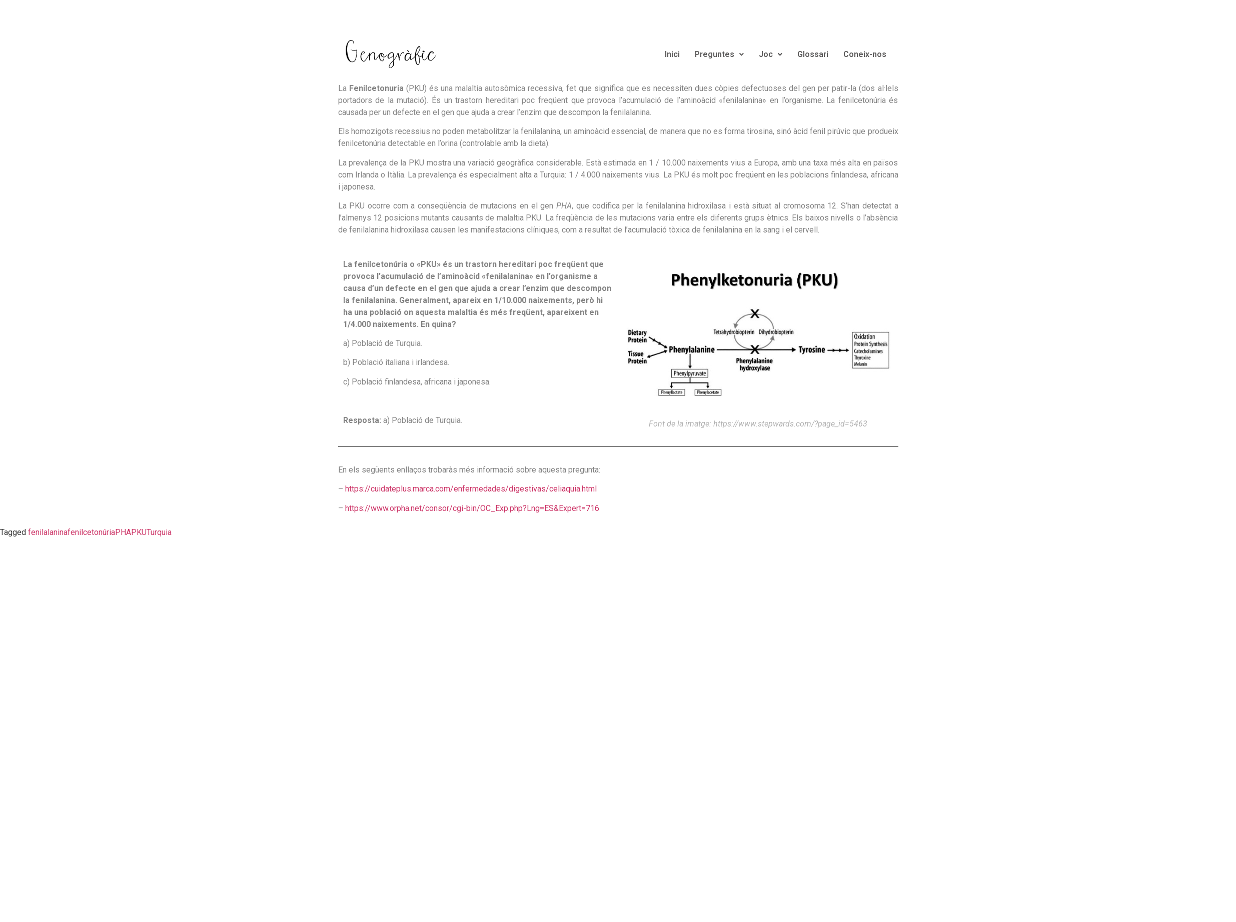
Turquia (159, 532)
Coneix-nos (864, 54)
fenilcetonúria (91, 532)
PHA (123, 532)
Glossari (812, 54)
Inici (672, 54)
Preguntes (719, 54)
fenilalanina (48, 532)
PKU (139, 532)
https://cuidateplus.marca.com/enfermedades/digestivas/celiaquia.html (471, 489)
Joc (770, 54)
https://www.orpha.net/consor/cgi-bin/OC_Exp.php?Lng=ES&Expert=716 (472, 508)
